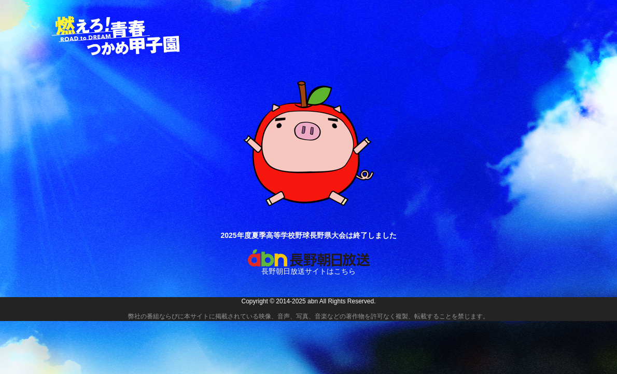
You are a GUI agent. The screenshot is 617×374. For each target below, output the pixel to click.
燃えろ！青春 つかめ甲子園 (116, 36)
